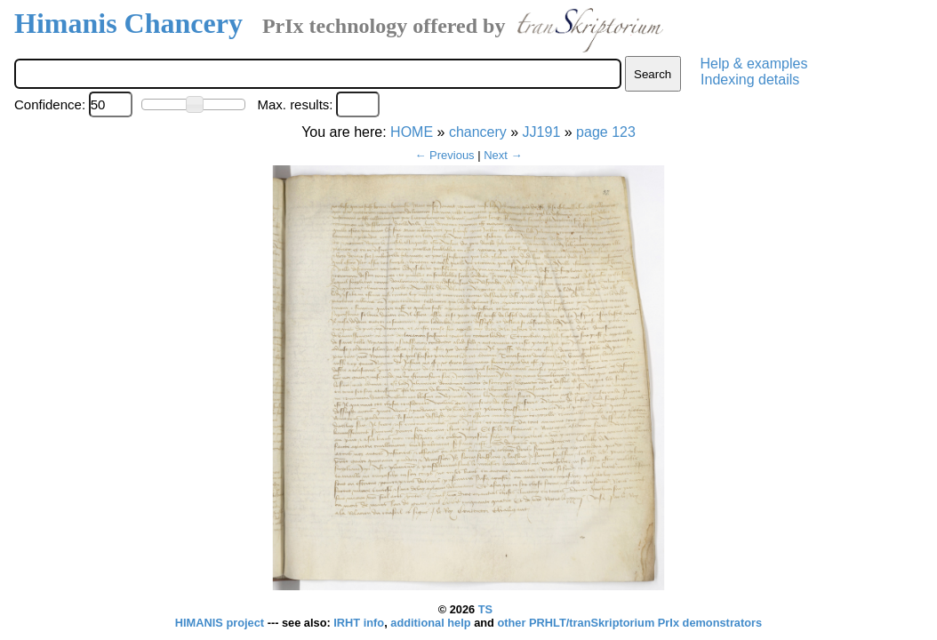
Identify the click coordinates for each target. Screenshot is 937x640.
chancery (478, 132)
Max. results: (294, 104)
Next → (503, 155)
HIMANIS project (221, 622)
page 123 (606, 132)
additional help (432, 622)
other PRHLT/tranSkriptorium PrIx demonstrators (629, 622)
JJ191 (542, 132)
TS (485, 609)
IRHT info (358, 622)
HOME (411, 132)
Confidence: (49, 104)
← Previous (444, 155)
